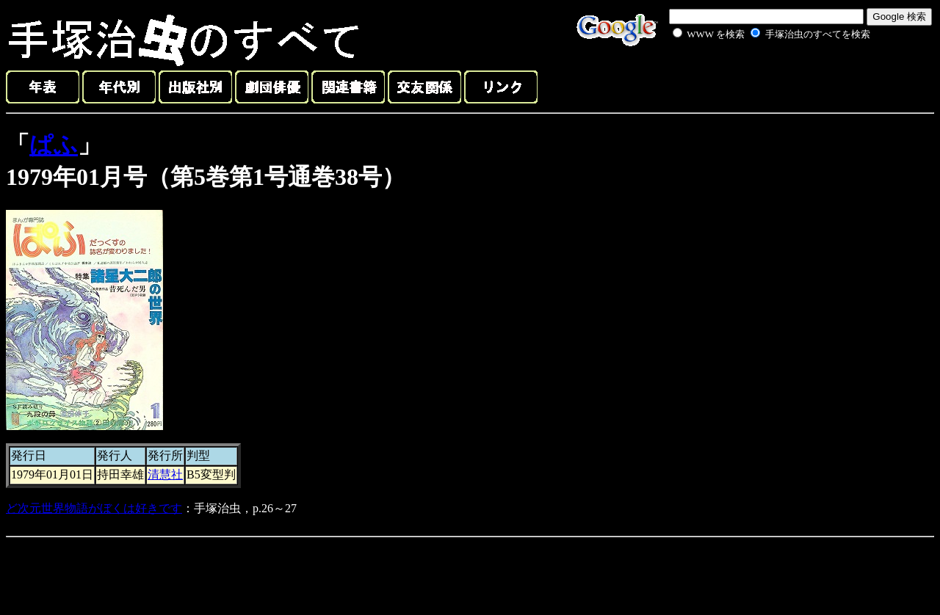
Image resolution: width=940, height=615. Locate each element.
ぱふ (53, 144)
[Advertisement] (755, 76)
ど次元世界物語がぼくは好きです (94, 508)
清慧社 (165, 474)
